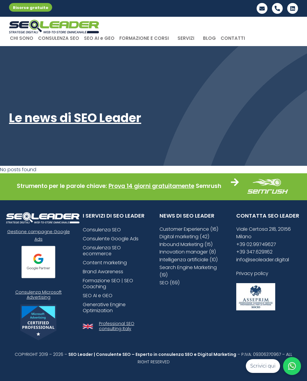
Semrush (208, 186)
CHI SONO (21, 38)
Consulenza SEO (102, 229)
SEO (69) (169, 282)
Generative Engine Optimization (104, 307)
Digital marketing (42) (184, 236)
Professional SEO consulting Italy (116, 326)
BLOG (209, 38)
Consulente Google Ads (111, 238)
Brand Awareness (103, 271)
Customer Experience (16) (188, 229)
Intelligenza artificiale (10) (188, 259)
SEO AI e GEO (99, 38)
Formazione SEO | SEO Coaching (108, 283)
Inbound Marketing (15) (186, 244)
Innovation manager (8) (187, 251)
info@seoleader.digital (262, 259)
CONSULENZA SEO (58, 38)
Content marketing (105, 262)
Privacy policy (252, 273)
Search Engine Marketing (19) (188, 271)
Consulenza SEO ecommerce (102, 250)
